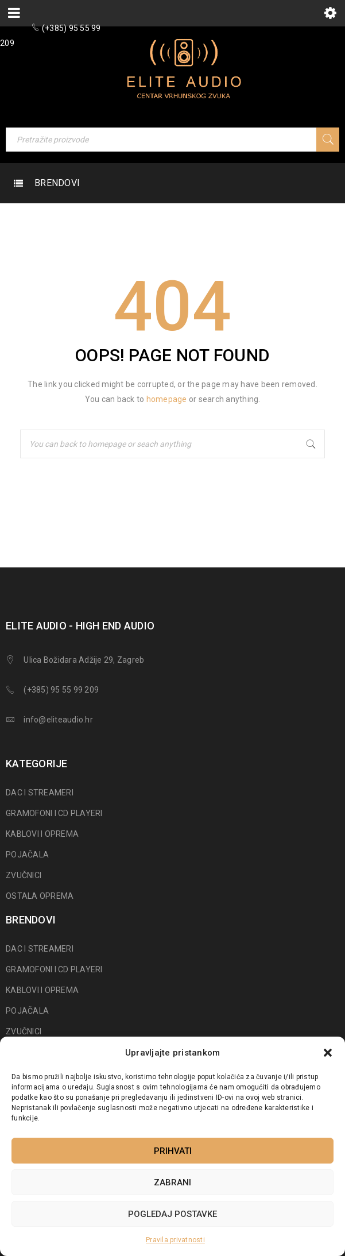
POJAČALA (27, 854)
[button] (328, 1052)
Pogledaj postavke (172, 1214)
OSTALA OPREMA (39, 896)
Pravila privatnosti (175, 1240)
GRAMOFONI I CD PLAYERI (54, 813)
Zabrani (172, 1182)
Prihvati (173, 1151)
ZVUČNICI (23, 875)
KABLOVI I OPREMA (42, 833)
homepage (166, 399)
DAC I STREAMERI (39, 792)
